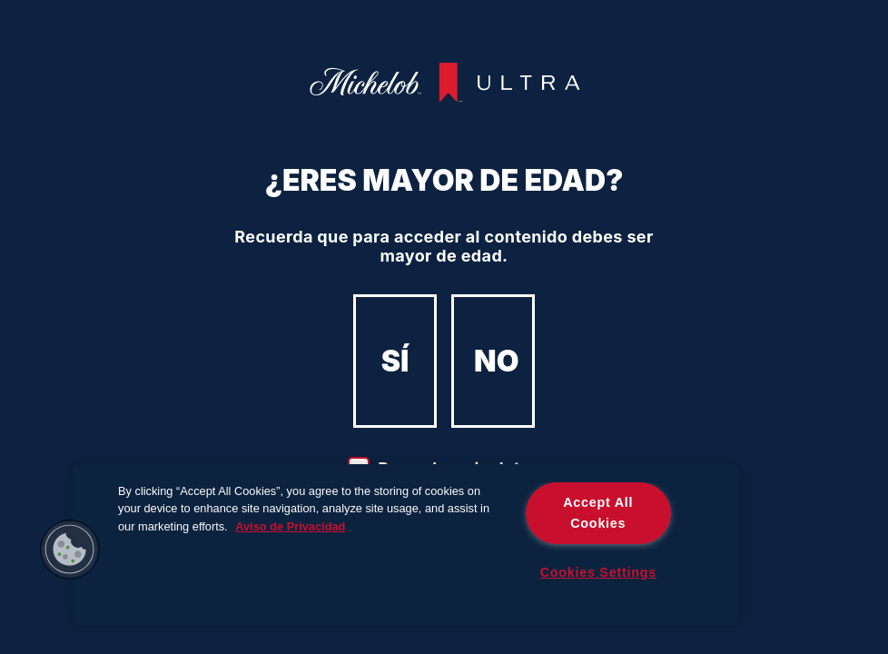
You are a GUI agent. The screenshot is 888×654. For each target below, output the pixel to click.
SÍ (395, 361)
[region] (406, 544)
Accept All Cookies (598, 512)
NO (496, 361)
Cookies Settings (598, 572)
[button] (70, 549)
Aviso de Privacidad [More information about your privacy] (290, 526)
